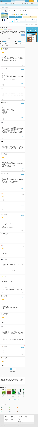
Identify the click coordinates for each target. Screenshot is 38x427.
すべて (2, 45)
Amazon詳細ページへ (30, 16)
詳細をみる (22, 65)
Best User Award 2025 (20, 421)
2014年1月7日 (4, 276)
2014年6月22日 (5, 259)
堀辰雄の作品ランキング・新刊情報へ (13, 399)
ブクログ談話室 (6, 419)
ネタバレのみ (6, 45)
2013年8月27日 (5, 346)
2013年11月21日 (5, 296)
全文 (23, 41)
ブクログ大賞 (6, 420)
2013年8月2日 (4, 358)
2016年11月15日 (5, 234)
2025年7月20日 (5, 154)
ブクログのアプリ (19, 419)
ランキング (6, 417)
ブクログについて (19, 417)
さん (4, 48)
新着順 (8, 41)
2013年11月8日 (5, 314)
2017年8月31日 (5, 214)
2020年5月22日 (5, 49)
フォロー (22, 50)
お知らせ (26, 417)
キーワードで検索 (13, 417)
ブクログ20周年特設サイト (20, 422)
